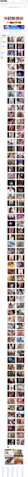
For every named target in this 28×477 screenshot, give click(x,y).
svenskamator (8, 470)
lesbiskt (22, 467)
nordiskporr (23, 469)
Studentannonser (10, 31)
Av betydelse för (2, 37)
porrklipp (17, 473)
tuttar (2, 474)
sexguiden (8, 469)
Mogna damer (16, 32)
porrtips (12, 471)
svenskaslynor (13, 470)
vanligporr (13, 469)
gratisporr (17, 470)
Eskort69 (5, 31)
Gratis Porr (18, 31)
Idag (0, 47)
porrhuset (3, 467)
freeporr (17, 476)
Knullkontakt (15, 31)
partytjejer (8, 474)
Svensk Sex (23, 31)
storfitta (17, 472)
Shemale (1, 44)
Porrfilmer (25, 31)
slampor (8, 467)
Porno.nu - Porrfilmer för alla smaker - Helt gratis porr (14, 23)
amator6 (22, 472)
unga (17, 471)
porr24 (2, 476)
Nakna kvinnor (7, 31)
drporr (22, 473)
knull (22, 470)
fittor (16, 467)
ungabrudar (13, 472)
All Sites (1, 58)
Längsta (1, 40)
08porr (22, 474)
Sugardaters (11, 32)
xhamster (13, 468)
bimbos (12, 473)
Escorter (13, 31)
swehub (3, 473)
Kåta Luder (3, 31)
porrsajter (23, 476)
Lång (0, 55)
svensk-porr (8, 472)
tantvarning (8, 468)
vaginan (22, 468)
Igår (0, 48)
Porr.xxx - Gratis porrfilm (14, 24)
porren (17, 474)
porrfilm (7, 473)
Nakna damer (13, 32)
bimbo (12, 474)
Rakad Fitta (21, 31)
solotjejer (17, 469)
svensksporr (13, 467)
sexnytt (17, 468)
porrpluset (8, 471)
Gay (0, 43)
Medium (1, 54)
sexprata (3, 470)
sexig (2, 469)
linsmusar (3, 468)
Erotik (16, 31)
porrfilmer (8, 476)
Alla (0, 45)
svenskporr (13, 476)
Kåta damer (18, 32)
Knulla (26, 31)
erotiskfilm (23, 471)
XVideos (1, 59)
